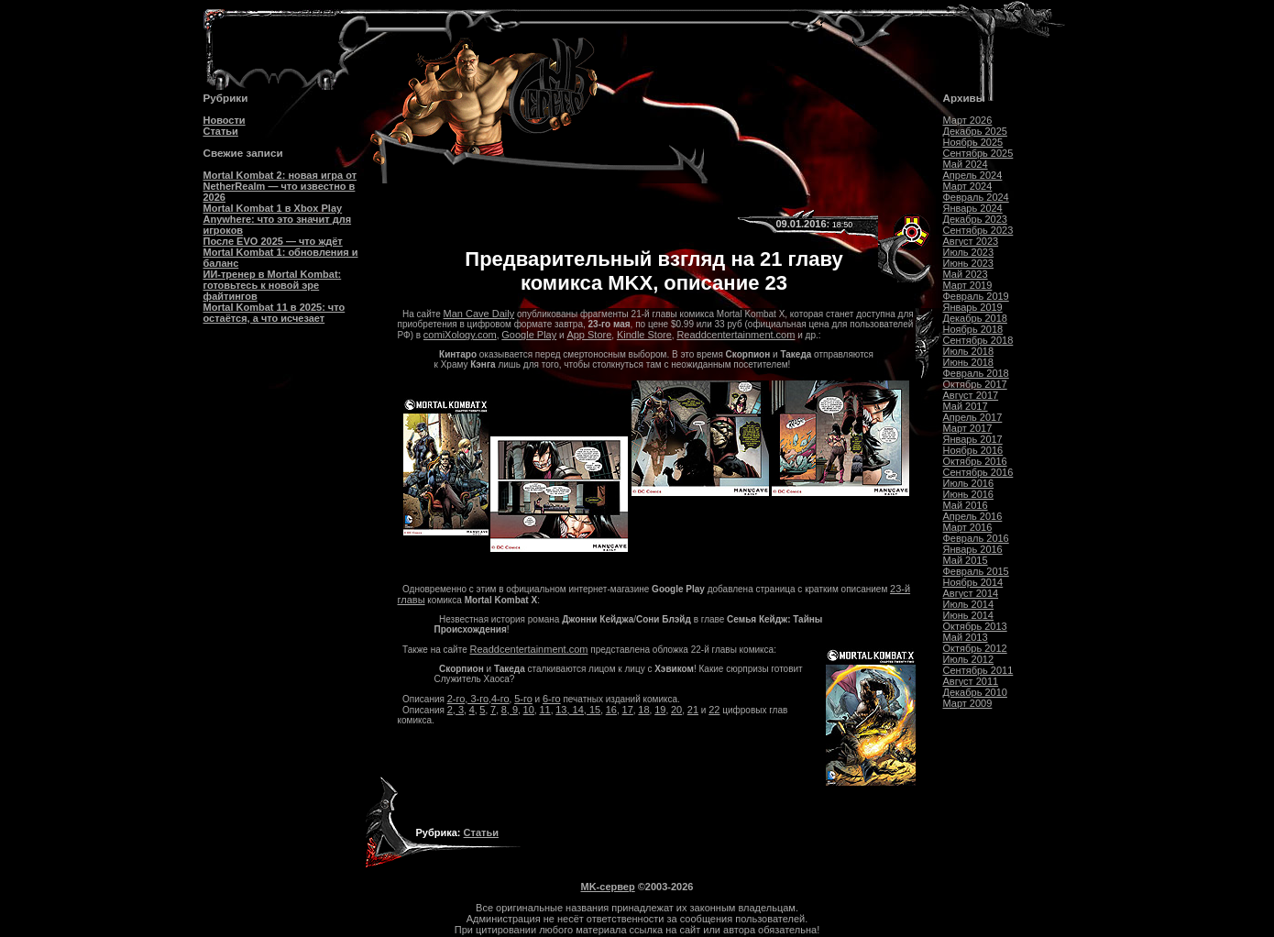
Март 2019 (968, 285)
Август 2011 (971, 681)
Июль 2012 (968, 659)
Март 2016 (968, 527)
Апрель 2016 (973, 516)
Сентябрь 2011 (978, 670)
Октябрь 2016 (975, 461)
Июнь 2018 (968, 362)
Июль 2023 (968, 252)
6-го (552, 698)
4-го (500, 698)
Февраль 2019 (976, 296)
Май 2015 (965, 560)
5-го (523, 698)
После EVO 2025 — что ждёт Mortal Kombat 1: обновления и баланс (280, 252)
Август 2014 (971, 593)
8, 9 (509, 709)
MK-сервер (608, 886)
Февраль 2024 (976, 197)
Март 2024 (968, 186)
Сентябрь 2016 (978, 472)
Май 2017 (965, 406)
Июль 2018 (968, 351)
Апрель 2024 (973, 175)
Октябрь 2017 (975, 384)
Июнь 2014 (968, 615)
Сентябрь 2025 (978, 153)
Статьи (220, 131)
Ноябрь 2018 (973, 329)
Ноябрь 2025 (973, 142)
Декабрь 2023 (975, 219)
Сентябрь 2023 (978, 230)
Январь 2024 (973, 208)
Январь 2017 (973, 439)
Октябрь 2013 (975, 626)
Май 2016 (965, 505)
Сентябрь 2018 (978, 340)
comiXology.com (460, 334)
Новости (224, 120)
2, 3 (455, 709)
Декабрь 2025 (975, 131)
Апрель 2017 (973, 417)
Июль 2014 (968, 604)
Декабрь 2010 (975, 692)
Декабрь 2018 (975, 318)
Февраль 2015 (976, 571)
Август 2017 (971, 395)
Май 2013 (965, 637)
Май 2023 (965, 274)
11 (544, 709)
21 (692, 709)
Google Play (528, 334)
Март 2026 (968, 120)
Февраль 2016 (976, 538)
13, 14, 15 (577, 709)
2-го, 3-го (468, 698)
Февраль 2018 (976, 373)
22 (713, 709)
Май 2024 (965, 164)
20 (676, 709)
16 (611, 709)
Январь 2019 (973, 307)
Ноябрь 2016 (973, 450)
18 (643, 709)
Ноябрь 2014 (973, 582)
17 (627, 709)
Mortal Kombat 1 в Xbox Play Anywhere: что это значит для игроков (277, 219)
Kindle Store (644, 334)
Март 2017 (968, 428)
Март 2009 (968, 703)
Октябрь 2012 (975, 648)
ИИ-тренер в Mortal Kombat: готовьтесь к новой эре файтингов (272, 285)
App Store (588, 334)
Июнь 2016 (968, 494)
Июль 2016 (968, 483)
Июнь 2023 (968, 263)
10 (528, 709)
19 (659, 709)
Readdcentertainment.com (735, 334)
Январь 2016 (973, 549)
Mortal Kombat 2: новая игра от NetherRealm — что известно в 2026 (280, 186)
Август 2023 (971, 241)
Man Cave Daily (479, 313)
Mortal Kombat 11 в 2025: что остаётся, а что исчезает (274, 313)
